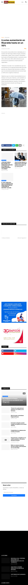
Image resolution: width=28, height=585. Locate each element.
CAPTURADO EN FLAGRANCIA (18, 574)
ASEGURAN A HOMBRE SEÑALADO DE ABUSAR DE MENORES (17, 568)
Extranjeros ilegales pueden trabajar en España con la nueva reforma (18, 424)
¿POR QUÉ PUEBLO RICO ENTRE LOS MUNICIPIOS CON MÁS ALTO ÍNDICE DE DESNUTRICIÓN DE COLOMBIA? (7, 165)
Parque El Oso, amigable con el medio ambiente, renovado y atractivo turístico (18, 439)
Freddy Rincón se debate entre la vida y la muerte (18, 431)
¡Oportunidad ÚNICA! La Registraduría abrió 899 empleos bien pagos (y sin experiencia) (21, 164)
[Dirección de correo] (14, 492)
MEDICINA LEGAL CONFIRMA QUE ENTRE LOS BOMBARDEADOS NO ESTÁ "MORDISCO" (18, 560)
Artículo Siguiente (22, 238)
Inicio (2, 37)
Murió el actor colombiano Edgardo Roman (17, 416)
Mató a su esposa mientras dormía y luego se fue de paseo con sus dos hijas (18, 446)
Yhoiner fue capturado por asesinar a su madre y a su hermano (17, 409)
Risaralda (7, 37)
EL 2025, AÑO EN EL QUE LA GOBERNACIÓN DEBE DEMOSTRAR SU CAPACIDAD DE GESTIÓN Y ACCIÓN (7, 185)
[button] (2, 2)
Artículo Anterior (6, 238)
